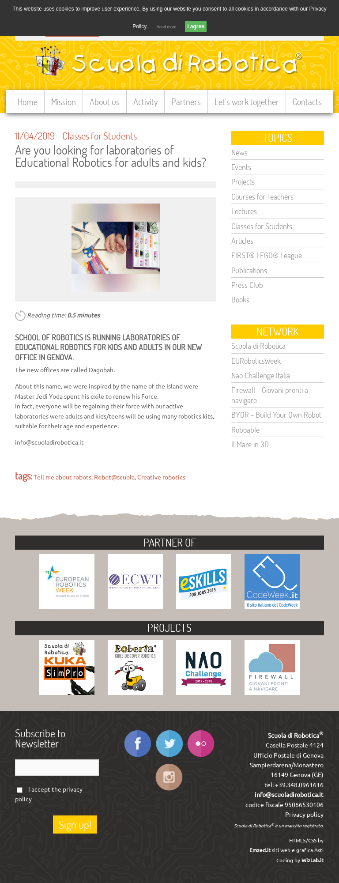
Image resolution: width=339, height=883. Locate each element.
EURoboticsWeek (256, 361)
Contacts (307, 101)
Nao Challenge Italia (260, 375)
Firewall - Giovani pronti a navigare (269, 394)
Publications (249, 270)
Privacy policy (304, 814)
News (239, 152)
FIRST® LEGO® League (266, 255)
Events (241, 167)
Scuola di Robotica (258, 346)
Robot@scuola (114, 477)
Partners (186, 101)
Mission (63, 101)
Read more (167, 27)
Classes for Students (99, 135)
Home (28, 101)
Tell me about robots (62, 477)
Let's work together (247, 101)
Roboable (245, 429)
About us (105, 101)
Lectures (244, 211)
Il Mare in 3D (250, 444)
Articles (242, 240)
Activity (145, 101)
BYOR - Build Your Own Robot (276, 414)
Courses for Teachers (262, 196)
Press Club (247, 285)
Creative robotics (161, 477)
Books (240, 299)
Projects (243, 181)
